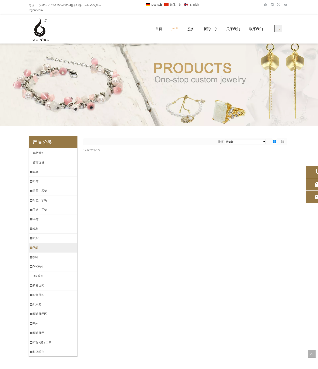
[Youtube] (285, 4)
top (312, 354)
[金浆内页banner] (159, 85)
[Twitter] (278, 4)
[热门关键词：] (278, 28)
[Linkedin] (272, 4)
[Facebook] (265, 4)
